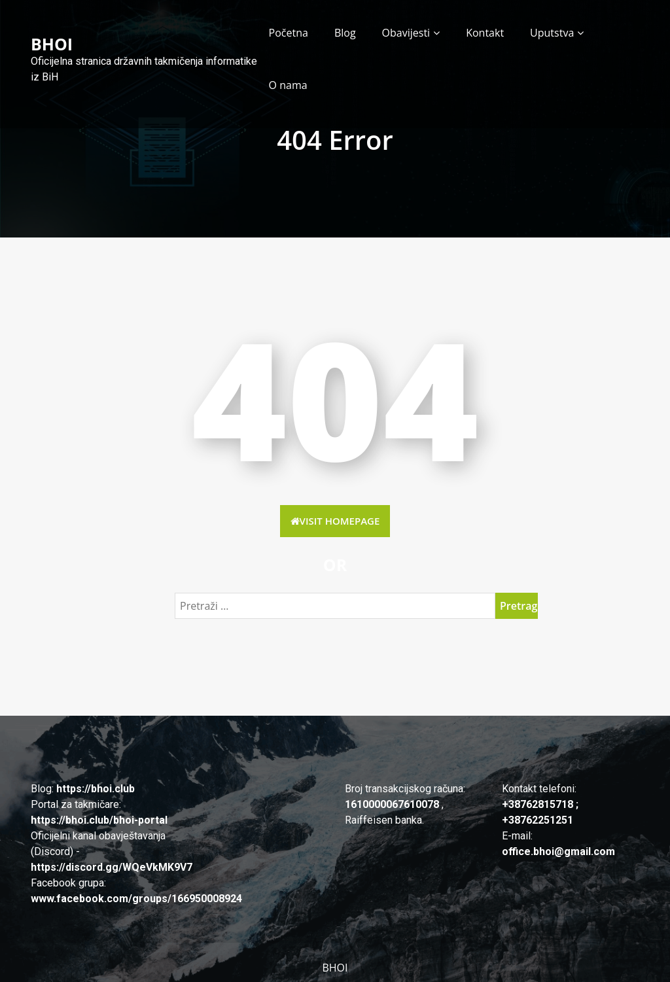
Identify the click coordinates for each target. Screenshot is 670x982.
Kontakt (485, 33)
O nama (288, 85)
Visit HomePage (335, 520)
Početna (288, 33)
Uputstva (552, 33)
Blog (345, 33)
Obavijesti (406, 33)
